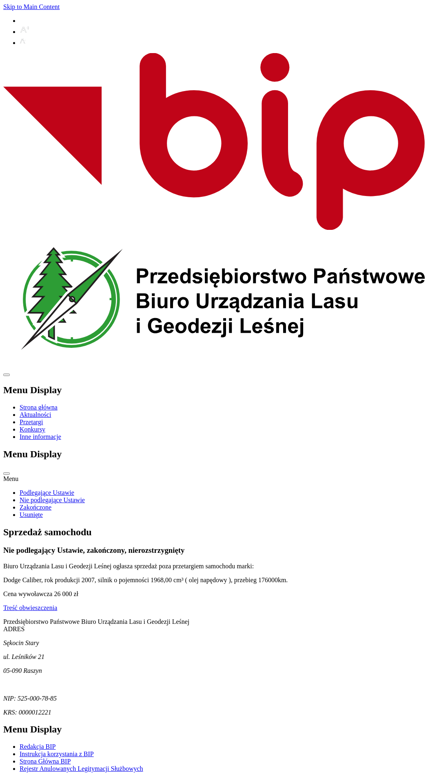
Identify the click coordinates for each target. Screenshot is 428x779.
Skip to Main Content (31, 6)
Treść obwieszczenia (30, 607)
